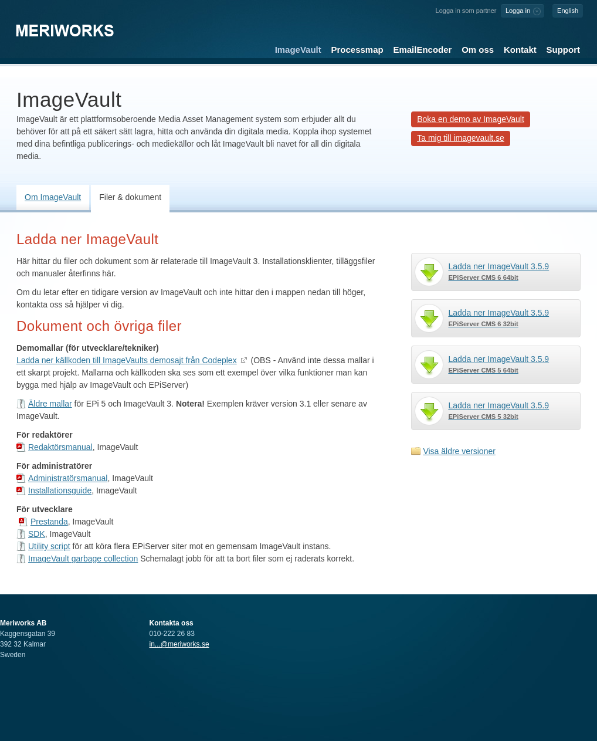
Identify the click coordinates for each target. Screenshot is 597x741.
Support (563, 50)
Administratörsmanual (67, 478)
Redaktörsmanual (60, 447)
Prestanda (49, 521)
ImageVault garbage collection (83, 558)
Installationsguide (59, 490)
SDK (36, 534)
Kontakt (520, 50)
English (567, 10)
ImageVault (298, 50)
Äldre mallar (50, 403)
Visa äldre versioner (459, 451)
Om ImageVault (53, 197)
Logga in (518, 10)
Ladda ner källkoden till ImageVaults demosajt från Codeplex (126, 360)
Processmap (357, 50)
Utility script (49, 546)
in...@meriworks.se (179, 644)
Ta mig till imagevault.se (460, 138)
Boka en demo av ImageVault (470, 119)
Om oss (478, 50)
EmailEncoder (422, 50)
